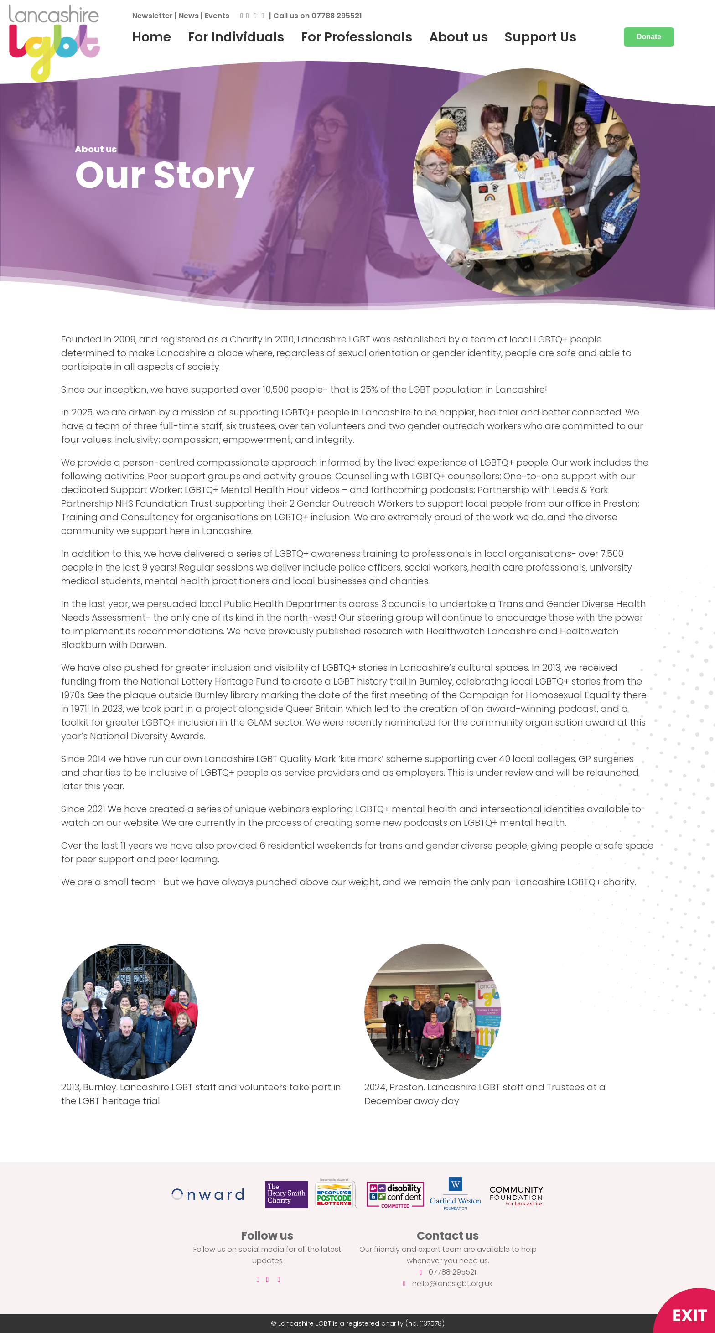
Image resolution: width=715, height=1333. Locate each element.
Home (151, 37)
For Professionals (356, 37)
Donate (649, 37)
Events (217, 15)
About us (458, 37)
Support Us (540, 37)
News (189, 15)
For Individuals (236, 37)
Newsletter (152, 15)
